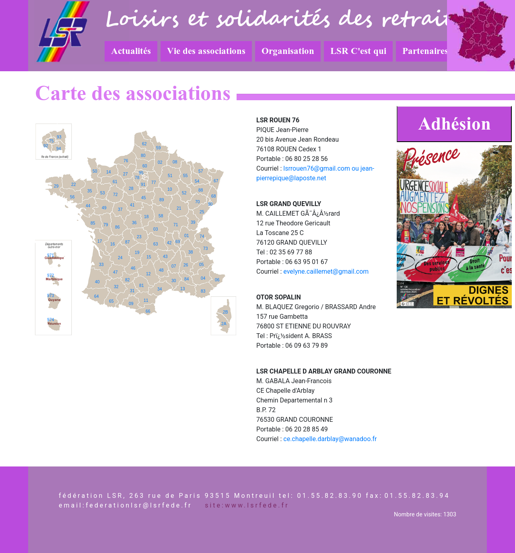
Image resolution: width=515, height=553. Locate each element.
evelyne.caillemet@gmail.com (326, 271)
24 (120, 258)
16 (112, 244)
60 (144, 166)
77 (153, 182)
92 (45, 146)
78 (137, 177)
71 (175, 225)
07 (173, 266)
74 (202, 236)
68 (213, 196)
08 (175, 162)
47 (115, 272)
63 (155, 244)
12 (148, 274)
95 (141, 173)
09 (131, 303)
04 (203, 278)
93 (59, 137)
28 (131, 188)
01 (186, 235)
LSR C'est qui (358, 51)
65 (111, 301)
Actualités (131, 51)
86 (117, 227)
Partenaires (425, 51)
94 (58, 149)
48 (161, 270)
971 (50, 255)
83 (203, 291)
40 (97, 282)
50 (95, 171)
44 (88, 206)
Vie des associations (206, 51)
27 (125, 174)
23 (139, 237)
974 (50, 320)
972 (50, 275)
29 (56, 186)
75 (51, 141)
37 (120, 209)
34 (159, 289)
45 (143, 198)
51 (170, 175)
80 (143, 155)
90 (210, 204)
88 (200, 190)
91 (143, 184)
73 (205, 248)
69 (177, 241)
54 (197, 181)
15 (148, 257)
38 (190, 252)
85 (93, 223)
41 (132, 205)
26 (185, 265)
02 (160, 162)
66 (148, 311)
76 (126, 161)
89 (161, 200)
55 (185, 175)
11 (146, 300)
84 (186, 279)
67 (216, 181)
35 (89, 191)
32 (116, 287)
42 (169, 243)
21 (179, 208)
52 (184, 193)
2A (224, 324)
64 (96, 296)
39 (193, 222)
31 (132, 291)
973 (50, 295)
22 (73, 184)
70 (197, 202)
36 (134, 223)
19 (137, 252)
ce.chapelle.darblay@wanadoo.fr (330, 439)
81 (141, 285)
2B (225, 312)
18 (146, 217)
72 (115, 194)
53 (102, 193)
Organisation (288, 51)
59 (158, 148)
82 (127, 280)
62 (144, 144)
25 (202, 212)
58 (161, 216)
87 (127, 242)
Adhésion (454, 123)
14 (108, 172)
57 (200, 171)
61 (115, 182)
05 (201, 264)
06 (217, 280)
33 (101, 264)
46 (133, 268)
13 (182, 289)
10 (169, 189)
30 (173, 281)
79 (105, 225)
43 (165, 256)
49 (104, 208)
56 (72, 197)
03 (155, 229)
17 (99, 241)
